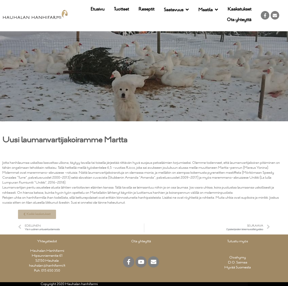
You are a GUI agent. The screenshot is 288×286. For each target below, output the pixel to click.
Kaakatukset (239, 9)
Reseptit (146, 9)
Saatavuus (176, 10)
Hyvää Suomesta (237, 267)
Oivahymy (237, 257)
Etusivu (97, 9)
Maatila (208, 10)
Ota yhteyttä (239, 20)
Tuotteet (121, 9)
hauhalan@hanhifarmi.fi (47, 266)
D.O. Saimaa (237, 262)
